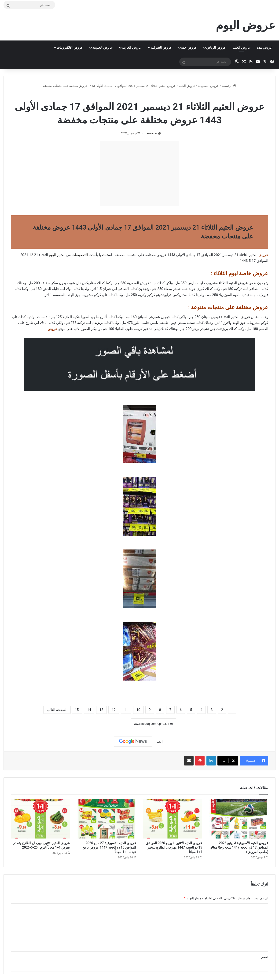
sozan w (152, 133)
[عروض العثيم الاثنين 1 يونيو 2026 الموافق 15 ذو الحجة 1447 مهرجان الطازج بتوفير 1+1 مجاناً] (172, 819)
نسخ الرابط (116, 724)
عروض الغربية (131, 47)
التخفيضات (80, 255)
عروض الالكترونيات (70, 47)
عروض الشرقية (161, 47)
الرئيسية (229, 86)
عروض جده (189, 47)
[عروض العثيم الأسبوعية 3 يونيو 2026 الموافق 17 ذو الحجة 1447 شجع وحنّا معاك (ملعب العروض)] (238, 819)
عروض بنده (264, 47)
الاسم (264, 957)
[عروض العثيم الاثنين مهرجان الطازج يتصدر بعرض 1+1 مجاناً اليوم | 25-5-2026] (40, 819)
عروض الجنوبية (102, 47)
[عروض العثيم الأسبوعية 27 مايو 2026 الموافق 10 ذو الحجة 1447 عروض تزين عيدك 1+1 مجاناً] (106, 819)
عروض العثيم (241, 47)
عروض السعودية (208, 86)
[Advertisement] (139, 173)
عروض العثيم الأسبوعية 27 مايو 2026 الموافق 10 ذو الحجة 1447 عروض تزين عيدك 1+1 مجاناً (109, 847)
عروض (52, 329)
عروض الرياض (216, 47)
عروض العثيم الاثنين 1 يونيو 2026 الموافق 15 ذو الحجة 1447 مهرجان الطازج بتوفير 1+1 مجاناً (174, 847)
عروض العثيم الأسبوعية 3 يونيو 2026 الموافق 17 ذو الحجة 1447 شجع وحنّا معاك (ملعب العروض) (239, 847)
